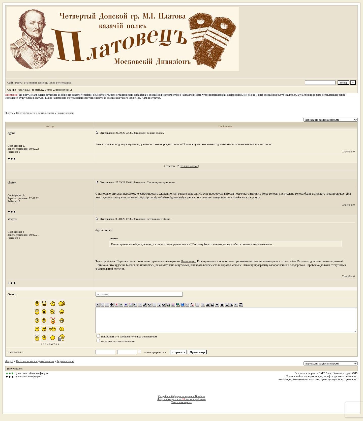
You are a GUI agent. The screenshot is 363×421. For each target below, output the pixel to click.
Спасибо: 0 (348, 151)
